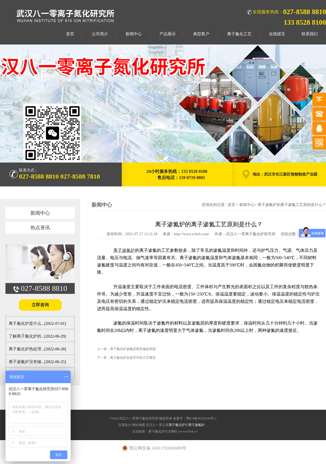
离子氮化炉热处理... (26, 349)
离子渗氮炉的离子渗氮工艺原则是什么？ (292, 205)
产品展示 (167, 34)
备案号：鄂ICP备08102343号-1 (195, 418)
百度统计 (124, 425)
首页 (70, 34)
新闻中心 (134, 34)
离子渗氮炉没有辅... (26, 362)
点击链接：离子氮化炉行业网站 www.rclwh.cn (165, 431)
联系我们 (310, 34)
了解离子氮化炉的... (26, 336)
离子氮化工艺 (239, 34)
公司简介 (100, 34)
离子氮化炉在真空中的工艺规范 (133, 358)
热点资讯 (40, 227)
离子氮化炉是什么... (26, 323)
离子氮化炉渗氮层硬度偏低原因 (133, 349)
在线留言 (277, 34)
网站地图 (138, 425)
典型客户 (201, 34)
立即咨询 (40, 305)
